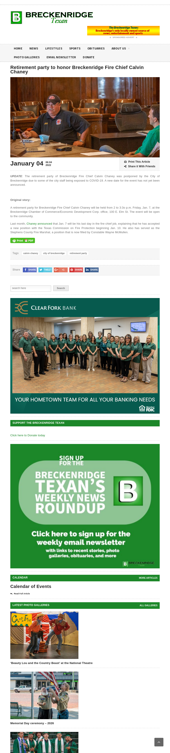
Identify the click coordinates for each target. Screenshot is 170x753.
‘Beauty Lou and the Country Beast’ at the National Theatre (51, 663)
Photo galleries (27, 57)
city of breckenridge (54, 253)
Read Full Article (20, 594)
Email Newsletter (62, 57)
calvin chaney (30, 253)
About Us (122, 49)
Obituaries (97, 48)
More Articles (148, 578)
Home (18, 48)
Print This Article (137, 162)
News (34, 48)
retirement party (78, 253)
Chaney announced (39, 223)
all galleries (148, 605)
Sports (75, 48)
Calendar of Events (30, 586)
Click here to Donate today (27, 435)
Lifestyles (53, 48)
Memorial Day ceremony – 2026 (32, 723)
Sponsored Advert (123, 37)
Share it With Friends (139, 166)
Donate (90, 57)
